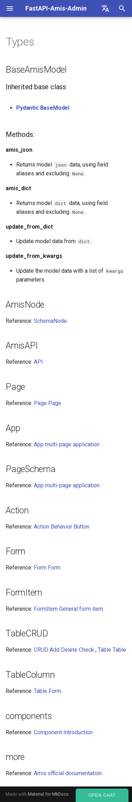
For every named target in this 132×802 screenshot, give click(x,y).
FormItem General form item (68, 608)
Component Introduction (63, 732)
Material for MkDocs (48, 794)
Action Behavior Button (61, 526)
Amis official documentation (68, 773)
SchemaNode (50, 321)
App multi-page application (67, 444)
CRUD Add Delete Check (64, 649)
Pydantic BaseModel (42, 107)
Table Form (47, 691)
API (38, 361)
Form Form (47, 567)
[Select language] (105, 8)
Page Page (47, 403)
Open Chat (102, 795)
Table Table (112, 649)
